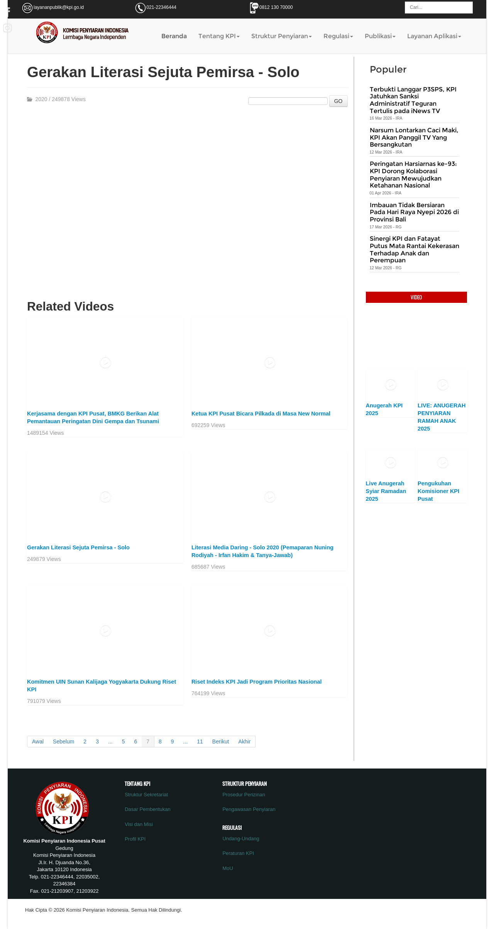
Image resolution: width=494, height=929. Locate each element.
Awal (38, 741)
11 (200, 741)
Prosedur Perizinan (243, 794)
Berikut (220, 741)
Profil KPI (135, 839)
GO (338, 101)
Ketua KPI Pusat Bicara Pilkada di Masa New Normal (260, 413)
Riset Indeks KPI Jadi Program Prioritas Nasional (256, 682)
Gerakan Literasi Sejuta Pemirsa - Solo (78, 547)
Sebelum (63, 741)
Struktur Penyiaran (281, 36)
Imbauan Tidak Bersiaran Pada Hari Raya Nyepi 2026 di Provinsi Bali (414, 212)
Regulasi (338, 36)
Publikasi (380, 36)
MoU (227, 868)
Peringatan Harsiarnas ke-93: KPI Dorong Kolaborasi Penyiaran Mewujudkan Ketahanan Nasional (413, 174)
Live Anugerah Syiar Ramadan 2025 (386, 491)
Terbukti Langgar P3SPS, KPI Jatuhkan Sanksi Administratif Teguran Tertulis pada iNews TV (413, 100)
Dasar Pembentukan (148, 809)
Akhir (244, 741)
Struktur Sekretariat (146, 794)
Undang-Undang (240, 838)
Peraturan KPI (238, 853)
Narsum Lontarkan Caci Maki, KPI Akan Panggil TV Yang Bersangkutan (414, 137)
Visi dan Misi (139, 824)
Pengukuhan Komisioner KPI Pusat (438, 491)
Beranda (174, 36)
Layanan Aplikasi (434, 36)
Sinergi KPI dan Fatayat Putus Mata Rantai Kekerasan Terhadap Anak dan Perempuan (414, 249)
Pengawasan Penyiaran (248, 809)
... (110, 741)
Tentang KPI (219, 36)
